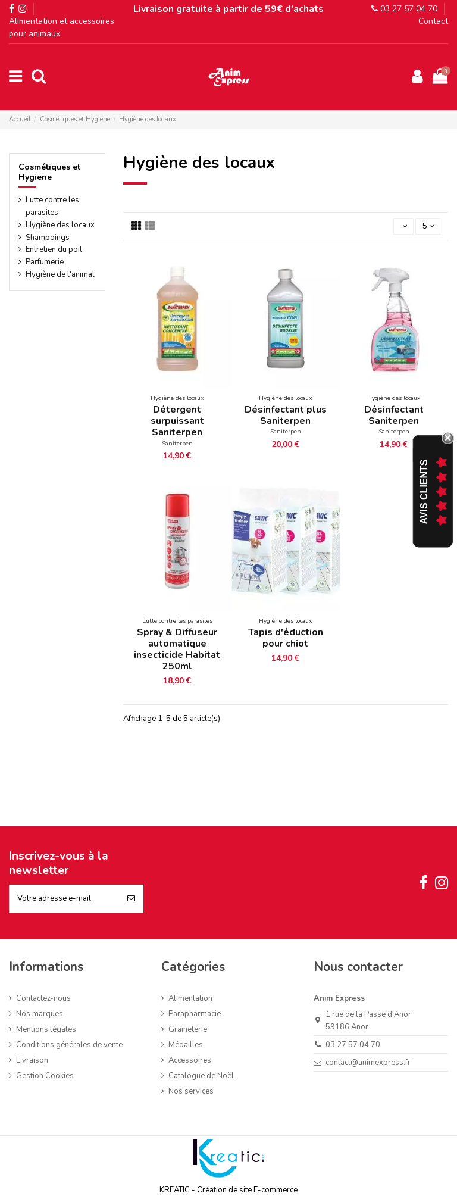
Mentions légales (46, 1029)
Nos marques (39, 1013)
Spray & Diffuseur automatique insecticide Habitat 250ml (177, 649)
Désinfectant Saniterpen (394, 415)
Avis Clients (424, 492)
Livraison (32, 1060)
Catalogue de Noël (201, 1075)
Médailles (185, 1044)
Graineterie (187, 1029)
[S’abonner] (131, 899)
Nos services (191, 1091)
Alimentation (190, 998)
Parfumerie (45, 262)
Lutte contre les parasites (52, 206)
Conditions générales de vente (69, 1044)
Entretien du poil (54, 249)
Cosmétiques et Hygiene (49, 172)
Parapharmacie (194, 1013)
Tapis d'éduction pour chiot (285, 638)
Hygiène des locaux (60, 225)
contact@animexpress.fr (368, 1062)
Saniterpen (177, 443)
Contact (433, 21)
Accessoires (189, 1060)
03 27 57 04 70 (404, 8)
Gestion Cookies (45, 1075)
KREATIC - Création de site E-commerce (228, 1190)
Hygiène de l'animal (60, 274)
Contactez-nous (43, 998)
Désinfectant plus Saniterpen (286, 415)
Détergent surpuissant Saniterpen (177, 421)
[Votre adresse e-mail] (65, 899)
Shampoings (48, 237)
